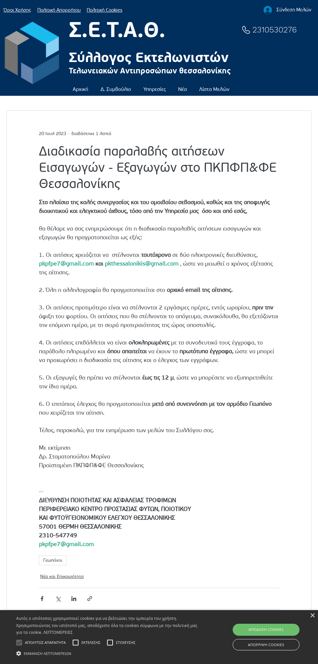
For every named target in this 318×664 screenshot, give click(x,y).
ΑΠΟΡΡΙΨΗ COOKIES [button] (266, 644)
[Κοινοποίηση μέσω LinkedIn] (74, 598)
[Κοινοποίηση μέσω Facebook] (42, 598)
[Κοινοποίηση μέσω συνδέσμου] (90, 598)
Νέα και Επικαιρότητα (62, 576)
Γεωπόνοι (52, 560)
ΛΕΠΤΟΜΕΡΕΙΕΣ (58, 632)
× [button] (312, 615)
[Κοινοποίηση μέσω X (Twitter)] (58, 598)
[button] (115, 86)
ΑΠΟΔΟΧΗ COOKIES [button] (266, 629)
